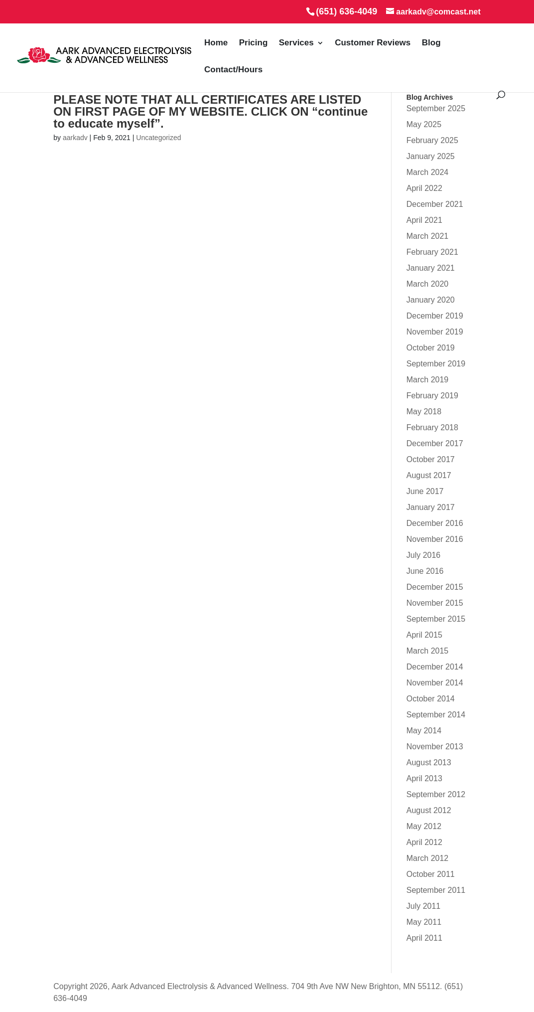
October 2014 (430, 698)
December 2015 (434, 587)
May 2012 (423, 826)
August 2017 (428, 475)
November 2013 (434, 746)
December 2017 (434, 443)
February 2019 (432, 395)
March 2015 (427, 651)
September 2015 (435, 619)
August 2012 (428, 810)
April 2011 (424, 938)
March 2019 (427, 379)
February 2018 (432, 427)
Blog (431, 42)
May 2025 (423, 124)
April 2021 (424, 220)
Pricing (253, 42)
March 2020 (427, 284)
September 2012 (435, 794)
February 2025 (432, 140)
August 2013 (428, 762)
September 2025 (435, 108)
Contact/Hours (233, 69)
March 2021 (427, 236)
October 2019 (430, 347)
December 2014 (434, 667)
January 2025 (430, 156)
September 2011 (435, 890)
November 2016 (434, 539)
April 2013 (424, 778)
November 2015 (434, 603)
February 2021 (432, 252)
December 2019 (434, 316)
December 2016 (434, 523)
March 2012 (427, 858)
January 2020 (430, 300)
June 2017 (425, 491)
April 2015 (424, 635)
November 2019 (434, 332)
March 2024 (427, 172)
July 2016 (423, 555)
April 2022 (424, 188)
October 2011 (430, 874)
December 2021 (434, 204)
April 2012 (424, 842)
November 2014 (434, 682)
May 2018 (423, 411)
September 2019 (435, 363)
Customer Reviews (372, 42)
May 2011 (423, 922)
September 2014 (435, 714)
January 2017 (430, 507)
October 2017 (430, 459)
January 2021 (430, 268)
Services (296, 42)
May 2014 (423, 730)
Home (216, 42)
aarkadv (75, 138)
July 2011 (423, 906)
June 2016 (425, 571)
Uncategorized (158, 138)
